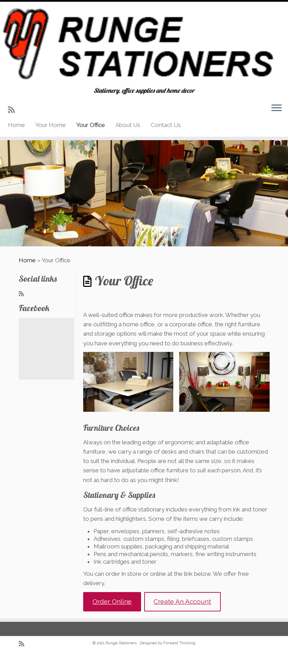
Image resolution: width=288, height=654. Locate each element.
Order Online (112, 601)
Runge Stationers (121, 643)
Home (16, 124)
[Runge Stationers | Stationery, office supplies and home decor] (144, 44)
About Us (127, 124)
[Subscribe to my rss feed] (13, 109)
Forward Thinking (179, 643)
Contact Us (166, 124)
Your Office (90, 124)
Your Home (50, 124)
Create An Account (182, 601)
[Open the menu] (276, 108)
